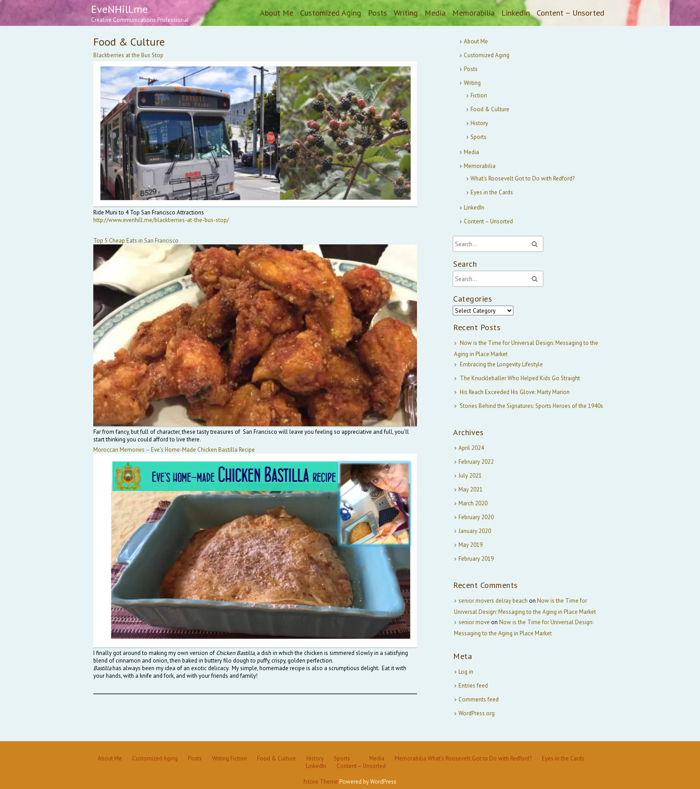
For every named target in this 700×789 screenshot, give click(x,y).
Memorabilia (473, 13)
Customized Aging (330, 13)
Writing (406, 13)
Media (435, 13)
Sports (479, 137)
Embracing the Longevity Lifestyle (501, 364)
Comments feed (478, 699)
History (479, 123)
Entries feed (473, 685)
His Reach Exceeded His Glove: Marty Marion (515, 392)
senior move (474, 622)
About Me (276, 13)
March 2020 (473, 503)
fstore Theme (321, 781)
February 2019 (476, 558)
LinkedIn (515, 13)
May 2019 (470, 545)
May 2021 (470, 489)
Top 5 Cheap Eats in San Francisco (136, 240)
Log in (465, 672)
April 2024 (471, 448)
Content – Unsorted (570, 13)
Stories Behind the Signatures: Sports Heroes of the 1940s (531, 406)
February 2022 (476, 462)
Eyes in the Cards (492, 192)
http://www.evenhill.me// (161, 220)
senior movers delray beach (493, 600)
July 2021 (470, 475)
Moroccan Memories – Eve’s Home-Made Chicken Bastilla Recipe (174, 449)
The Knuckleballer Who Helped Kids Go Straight (520, 378)
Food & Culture (490, 109)
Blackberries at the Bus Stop (128, 55)
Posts (377, 13)
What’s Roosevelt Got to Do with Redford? (523, 178)
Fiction (479, 95)
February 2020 (476, 517)
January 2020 (474, 531)
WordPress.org (476, 713)
